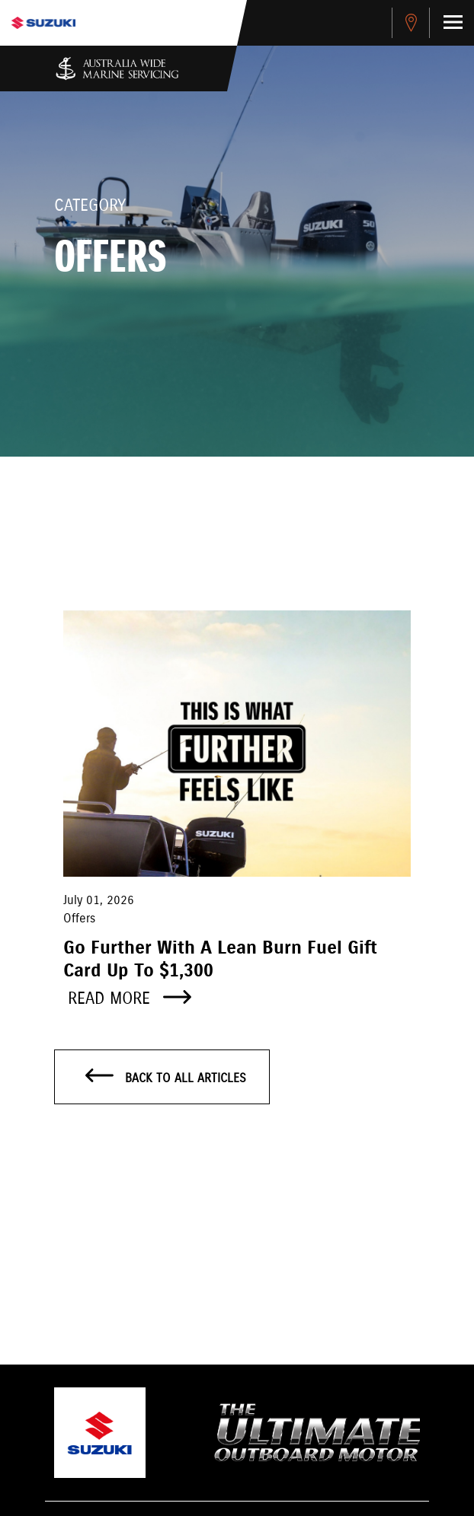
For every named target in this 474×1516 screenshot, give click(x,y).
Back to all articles (165, 1078)
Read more (129, 998)
